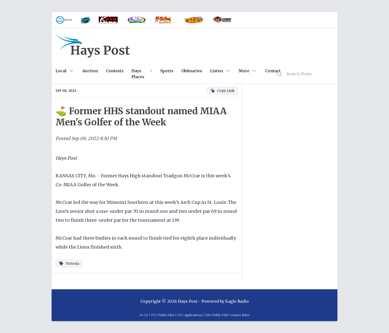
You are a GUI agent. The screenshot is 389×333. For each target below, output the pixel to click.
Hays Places (137, 73)
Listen (216, 70)
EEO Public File (216, 315)
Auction (90, 70)
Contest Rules (240, 315)
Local (61, 70)
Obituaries (191, 70)
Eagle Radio (237, 301)
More (244, 70)
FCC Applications (190, 315)
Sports (166, 70)
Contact (273, 70)
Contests (115, 70)
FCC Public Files (163, 315)
